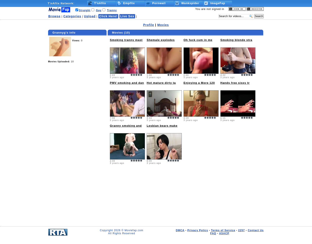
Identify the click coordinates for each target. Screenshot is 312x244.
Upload (90, 16)
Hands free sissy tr (235, 82)
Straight (84, 10)
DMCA (180, 230)
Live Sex (127, 16)
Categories (72, 16)
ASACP (224, 233)
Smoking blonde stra (236, 40)
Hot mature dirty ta (161, 82)
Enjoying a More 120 (199, 82)
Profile (148, 25)
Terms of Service (223, 230)
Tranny (112, 10)
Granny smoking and (126, 125)
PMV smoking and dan (127, 82)
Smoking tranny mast (126, 40)
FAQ (213, 233)
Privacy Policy (197, 230)
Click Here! (108, 16)
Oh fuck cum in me (198, 40)
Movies (163, 25)
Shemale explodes (161, 40)
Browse (54, 16)
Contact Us (256, 230)
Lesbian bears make (162, 125)
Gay (99, 10)
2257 (241, 230)
